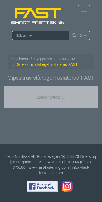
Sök (79, 35)
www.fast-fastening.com (49, 167)
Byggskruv (43, 59)
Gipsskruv (66, 59)
